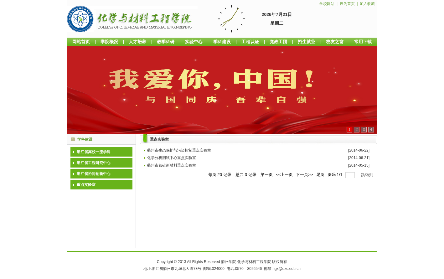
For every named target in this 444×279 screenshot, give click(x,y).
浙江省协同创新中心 (94, 174)
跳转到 (367, 175)
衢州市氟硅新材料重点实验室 (171, 165)
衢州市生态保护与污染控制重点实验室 (179, 150)
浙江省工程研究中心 (94, 163)
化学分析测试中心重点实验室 (171, 158)
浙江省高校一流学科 (94, 152)
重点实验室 (86, 185)
